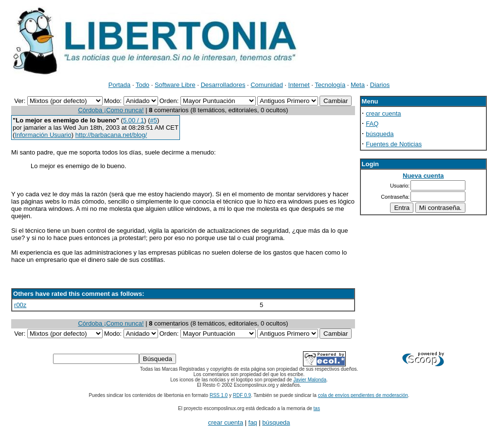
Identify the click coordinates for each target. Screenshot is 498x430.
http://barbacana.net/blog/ (111, 134)
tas (317, 408)
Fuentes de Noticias (394, 144)
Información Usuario (43, 134)
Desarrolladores (223, 84)
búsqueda (379, 134)
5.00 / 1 (133, 120)
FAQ (372, 123)
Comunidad (266, 84)
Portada (119, 84)
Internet (299, 84)
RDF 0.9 (242, 395)
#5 (153, 120)
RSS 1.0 (219, 395)
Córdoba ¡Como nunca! (110, 110)
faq (253, 422)
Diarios (380, 84)
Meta (358, 84)
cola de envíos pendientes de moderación (363, 395)
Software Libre (175, 84)
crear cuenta (383, 113)
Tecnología (330, 84)
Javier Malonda (309, 379)
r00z (20, 305)
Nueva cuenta (423, 175)
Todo (142, 84)
